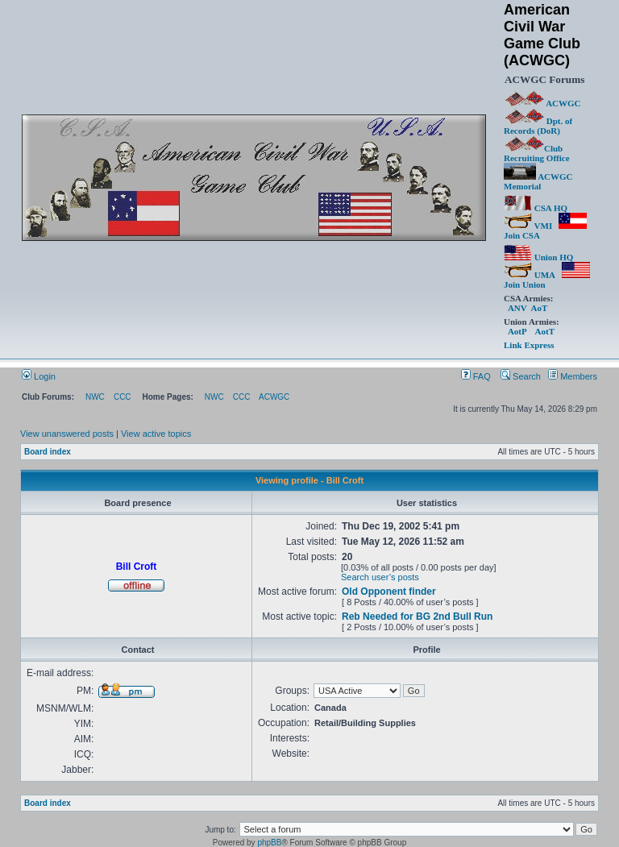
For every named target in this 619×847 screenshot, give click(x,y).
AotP (517, 331)
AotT (545, 331)
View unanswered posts (67, 433)
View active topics (156, 433)
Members (572, 376)
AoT (538, 308)
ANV (517, 308)
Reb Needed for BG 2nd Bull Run (417, 616)
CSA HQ (535, 208)
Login (39, 376)
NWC (95, 396)
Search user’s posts (380, 577)
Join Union (547, 279)
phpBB (269, 842)
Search (521, 376)
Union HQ (538, 257)
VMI (528, 225)
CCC (122, 396)
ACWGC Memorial (538, 181)
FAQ (476, 376)
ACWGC (543, 103)
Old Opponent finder (389, 591)
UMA (529, 275)
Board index (47, 451)
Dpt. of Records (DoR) (538, 125)
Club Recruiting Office (537, 153)
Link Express (529, 345)
